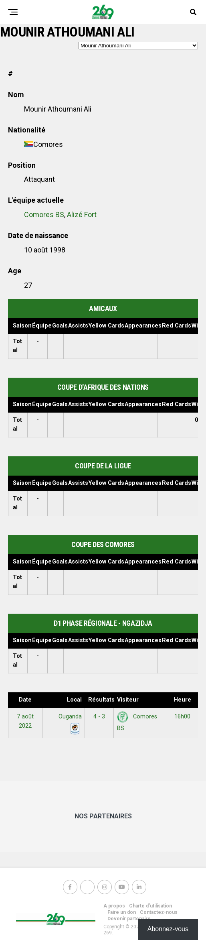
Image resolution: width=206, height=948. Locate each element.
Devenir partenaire (129, 919)
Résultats (101, 699)
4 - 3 (99, 716)
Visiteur (128, 699)
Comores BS (44, 214)
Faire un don (121, 912)
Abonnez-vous (167, 929)
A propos (114, 906)
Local (74, 699)
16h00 (182, 716)
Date (25, 699)
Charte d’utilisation (150, 906)
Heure (182, 699)
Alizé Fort (82, 214)
